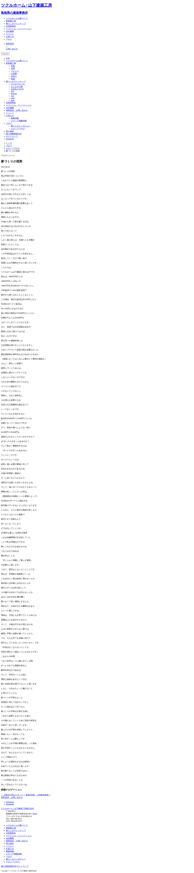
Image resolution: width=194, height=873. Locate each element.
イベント (10, 34)
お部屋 (14, 74)
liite (12, 91)
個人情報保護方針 (14, 134)
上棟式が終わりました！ (13, 795)
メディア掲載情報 (19, 121)
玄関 (13, 68)
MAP (35, 814)
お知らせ (10, 36)
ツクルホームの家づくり (17, 18)
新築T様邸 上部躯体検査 (38, 795)
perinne (14, 94)
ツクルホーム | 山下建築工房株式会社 (17, 808)
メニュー (5, 54)
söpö (13, 98)
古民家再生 (11, 26)
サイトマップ (12, 136)
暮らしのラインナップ (16, 24)
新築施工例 (11, 21)
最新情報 (15, 118)
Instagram (10, 139)
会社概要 (10, 31)
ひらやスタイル (18, 84)
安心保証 (10, 131)
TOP (8, 58)
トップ (9, 143)
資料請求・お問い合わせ (17, 110)
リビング (15, 71)
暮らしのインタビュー (21, 126)
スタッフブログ (18, 129)
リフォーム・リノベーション (19, 29)
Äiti (12, 96)
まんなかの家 (17, 87)
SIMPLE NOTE (17, 89)
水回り (14, 76)
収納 (13, 79)
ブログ (9, 39)
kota (12, 100)
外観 (13, 66)
